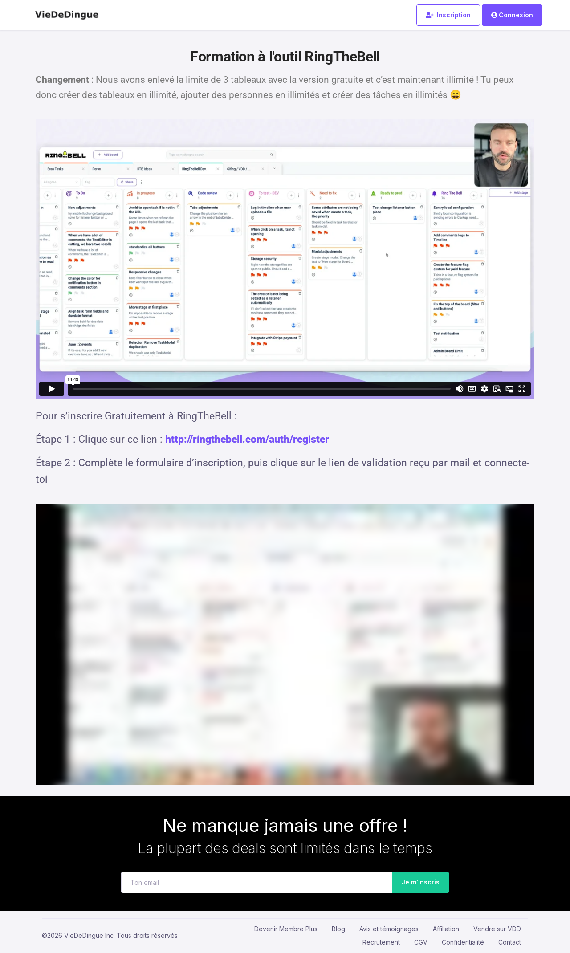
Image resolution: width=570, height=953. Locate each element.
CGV (421, 942)
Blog (338, 929)
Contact (509, 942)
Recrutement (381, 942)
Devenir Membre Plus (286, 929)
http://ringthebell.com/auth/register (247, 439)
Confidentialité (463, 942)
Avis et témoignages (389, 929)
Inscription (448, 15)
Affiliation (446, 929)
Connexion (512, 15)
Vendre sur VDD (497, 929)
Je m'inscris (418, 882)
